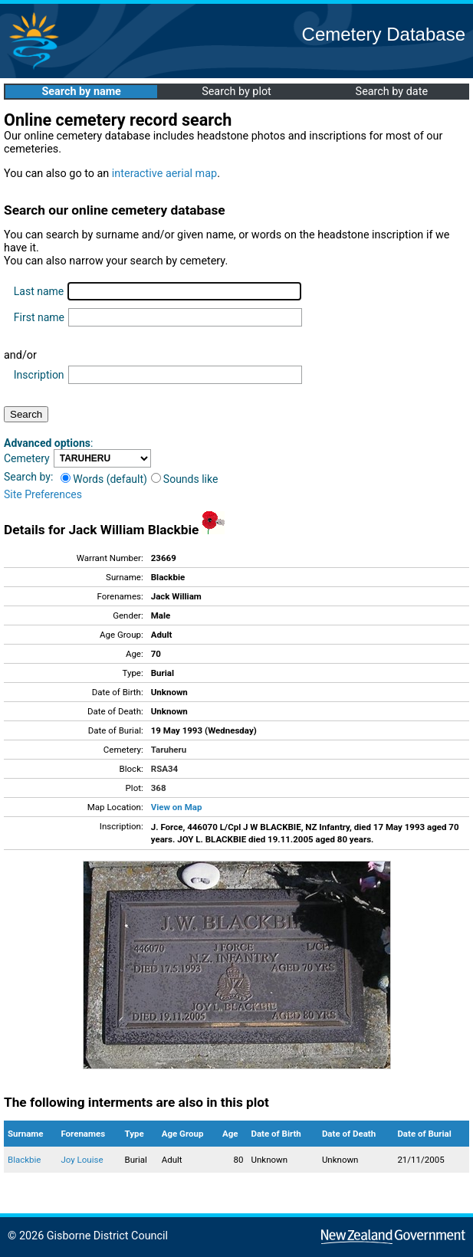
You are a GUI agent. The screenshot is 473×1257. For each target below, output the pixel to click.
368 (158, 788)
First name (39, 317)
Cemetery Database (383, 34)
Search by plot (236, 91)
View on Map (176, 807)
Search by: (28, 477)
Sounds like (184, 479)
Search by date (392, 91)
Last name (39, 291)
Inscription (39, 375)
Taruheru (168, 749)
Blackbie (24, 1159)
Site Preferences (43, 494)
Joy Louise (82, 1159)
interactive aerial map (164, 173)
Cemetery (27, 458)
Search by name (80, 91)
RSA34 (164, 768)
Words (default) (104, 479)
